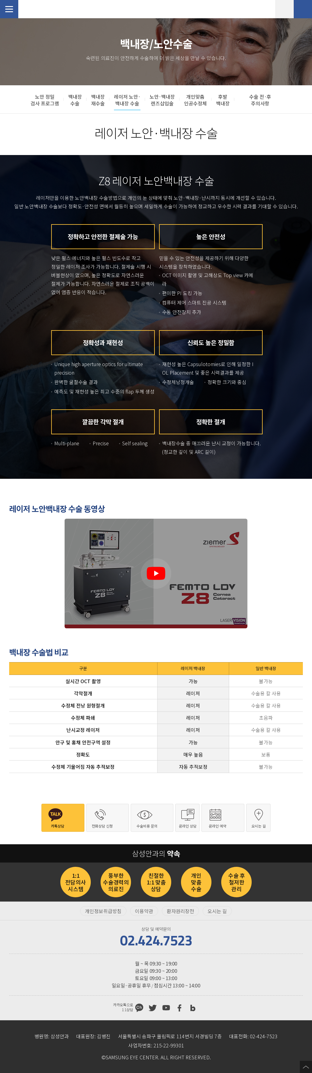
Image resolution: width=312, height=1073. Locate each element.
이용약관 (144, 911)
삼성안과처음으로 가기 (41, 9)
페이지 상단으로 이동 (306, 1067)
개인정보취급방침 (103, 911)
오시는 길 (217, 911)
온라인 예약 (284, 9)
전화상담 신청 (303, 9)
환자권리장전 (180, 911)
